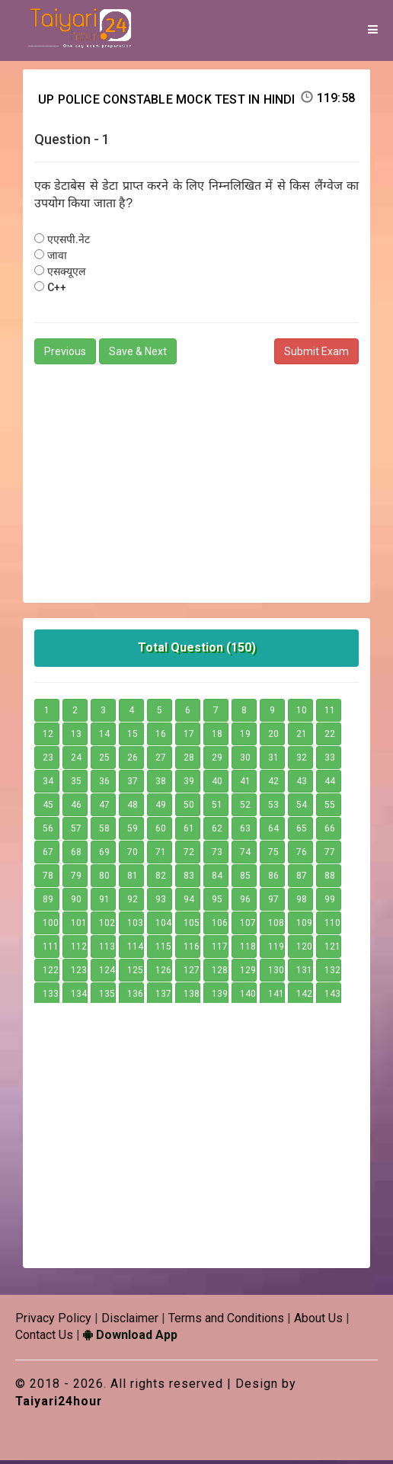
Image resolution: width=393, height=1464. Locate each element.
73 (217, 855)
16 (160, 737)
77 (329, 855)
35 (76, 784)
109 (304, 926)
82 (160, 878)
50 (189, 807)
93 (160, 902)
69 (104, 855)
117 (220, 949)
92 (132, 902)
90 (76, 902)
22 (329, 737)
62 (217, 831)
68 (76, 855)
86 (273, 878)
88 (329, 878)
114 (135, 949)
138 (192, 996)
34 (48, 784)
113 (107, 949)
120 (304, 949)
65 (301, 831)
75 (273, 855)
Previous (65, 354)
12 (48, 737)
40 (217, 784)
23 (48, 760)
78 (48, 878)
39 (189, 784)
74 (245, 855)
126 (163, 973)
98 (301, 902)
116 (192, 949)
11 (329, 713)
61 (189, 831)
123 (79, 973)
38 (160, 784)
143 (332, 996)
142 (304, 996)
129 (248, 973)
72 (189, 855)
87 (301, 878)
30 (245, 760)
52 (245, 807)
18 (217, 737)
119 (276, 949)
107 (248, 926)
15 (132, 737)
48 (132, 807)
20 (273, 737)
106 (220, 926)
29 (217, 760)
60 (160, 831)
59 (132, 831)
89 (48, 902)
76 (301, 855)
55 (329, 807)
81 (132, 878)
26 (132, 760)
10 (301, 713)
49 (160, 807)
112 (79, 949)
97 (273, 902)
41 (245, 784)
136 (135, 996)
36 (104, 784)
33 (329, 760)
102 (107, 926)
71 (160, 855)
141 (276, 996)
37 (132, 784)
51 (217, 807)
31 (273, 760)
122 (51, 973)
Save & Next (138, 354)
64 (273, 831)
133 (51, 996)
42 (273, 784)
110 (332, 926)
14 (104, 737)
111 (51, 949)
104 (163, 926)
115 (163, 949)
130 (276, 973)
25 (104, 760)
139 (220, 996)
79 (76, 878)
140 (248, 996)
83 (189, 878)
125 (135, 973)
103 (135, 926)
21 (301, 737)
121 (332, 949)
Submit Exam (316, 354)
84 (217, 878)
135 (107, 996)
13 (76, 737)
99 (329, 902)
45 (48, 807)
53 (273, 807)
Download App (130, 1338)
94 (189, 902)
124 (107, 973)
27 (160, 760)
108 (276, 926)
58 (104, 831)
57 (76, 831)
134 (79, 996)
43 (301, 784)
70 (132, 855)
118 (248, 949)
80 (104, 878)
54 (301, 807)
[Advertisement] (196, 480)
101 (79, 926)
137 (163, 996)
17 (189, 737)
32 (301, 760)
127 (192, 973)
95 (217, 902)
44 (329, 784)
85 (245, 878)
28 (189, 760)
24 (76, 760)
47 (104, 807)
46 (76, 807)
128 (220, 973)
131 (304, 973)
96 (245, 902)
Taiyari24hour (59, 1405)
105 (192, 926)
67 (48, 855)
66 (329, 831)
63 (245, 831)
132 (332, 973)
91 (104, 902)
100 (51, 926)
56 (48, 831)
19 (245, 737)
